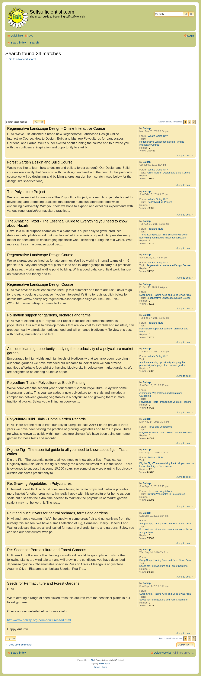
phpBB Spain (104, 664)
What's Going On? (158, 135)
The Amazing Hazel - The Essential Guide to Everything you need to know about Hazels (163, 236)
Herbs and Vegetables (160, 426)
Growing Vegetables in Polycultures (165, 494)
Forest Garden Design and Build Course (168, 172)
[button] (194, 122)
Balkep (147, 128)
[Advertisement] (100, 91)
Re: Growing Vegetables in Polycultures (39, 483)
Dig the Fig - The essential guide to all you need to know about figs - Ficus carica (166, 465)
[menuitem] (28, 36)
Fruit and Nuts (155, 228)
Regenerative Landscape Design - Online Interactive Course (161, 143)
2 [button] (189, 121)
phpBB (91, 660)
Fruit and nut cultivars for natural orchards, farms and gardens (165, 531)
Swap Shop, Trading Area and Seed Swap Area (165, 294)
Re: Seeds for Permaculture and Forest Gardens (46, 550)
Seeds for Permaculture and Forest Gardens (163, 565)
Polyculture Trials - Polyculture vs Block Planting (165, 401)
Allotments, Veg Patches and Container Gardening (160, 394)
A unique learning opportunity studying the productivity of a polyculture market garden (162, 364)
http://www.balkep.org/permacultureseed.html (39, 620)
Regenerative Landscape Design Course (168, 265)
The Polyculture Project (159, 202)
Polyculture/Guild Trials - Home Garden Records (165, 432)
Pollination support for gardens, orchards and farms (163, 330)
